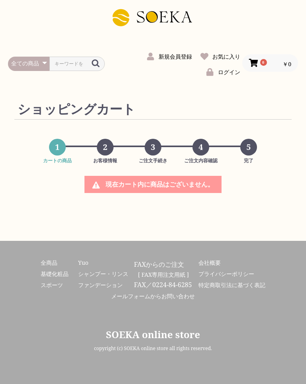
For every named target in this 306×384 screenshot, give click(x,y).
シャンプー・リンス (103, 274)
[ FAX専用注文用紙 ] (163, 274)
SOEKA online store (153, 334)
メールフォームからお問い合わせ (153, 296)
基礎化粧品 (55, 274)
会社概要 (209, 262)
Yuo (83, 262)
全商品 (49, 262)
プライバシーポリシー (226, 274)
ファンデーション (100, 285)
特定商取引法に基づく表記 (231, 285)
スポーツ (52, 285)
